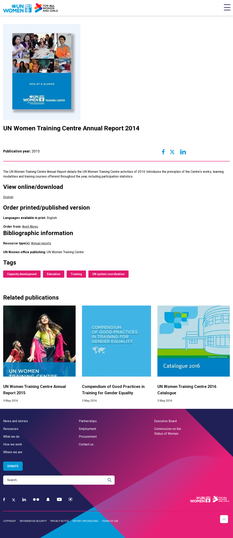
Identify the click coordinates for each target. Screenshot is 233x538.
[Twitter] (13, 499)
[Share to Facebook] (163, 151)
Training (76, 274)
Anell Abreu (30, 226)
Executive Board (165, 421)
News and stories (15, 421)
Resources (10, 429)
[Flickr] (36, 499)
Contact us (86, 444)
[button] (224, 519)
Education (53, 274)
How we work (12, 444)
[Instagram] (70, 499)
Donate (13, 466)
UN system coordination (108, 274)
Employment (87, 429)
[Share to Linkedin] (182, 151)
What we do (11, 436)
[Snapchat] (48, 499)
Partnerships (88, 421)
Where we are (12, 452)
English (8, 197)
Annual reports (41, 243)
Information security (33, 521)
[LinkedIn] (24, 499)
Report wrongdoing (85, 521)
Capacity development (22, 274)
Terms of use (110, 521)
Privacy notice (59, 521)
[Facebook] (4, 499)
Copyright (9, 521)
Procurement (88, 436)
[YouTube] (59, 499)
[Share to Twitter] (172, 152)
